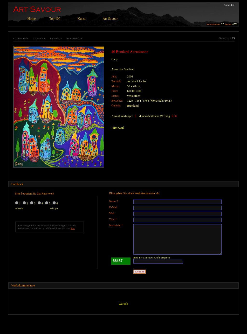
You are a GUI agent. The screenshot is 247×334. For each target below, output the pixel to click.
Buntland (133, 105)
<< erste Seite (20, 38)
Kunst (81, 19)
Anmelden (229, 5)
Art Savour (110, 19)
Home (31, 19)
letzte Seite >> (74, 38)
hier (73, 228)
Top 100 (54, 19)
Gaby (114, 59)
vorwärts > (56, 38)
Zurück (123, 303)
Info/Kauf (117, 127)
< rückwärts (39, 38)
